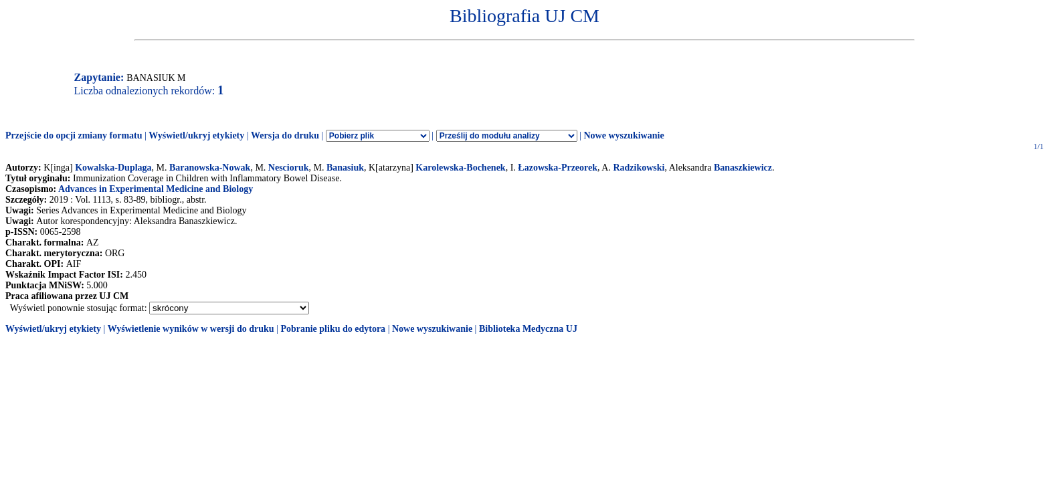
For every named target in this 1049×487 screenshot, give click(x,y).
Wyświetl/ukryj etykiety (196, 135)
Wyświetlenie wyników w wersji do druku (191, 329)
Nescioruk (288, 168)
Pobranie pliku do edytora (332, 329)
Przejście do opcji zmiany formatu (73, 135)
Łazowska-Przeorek (557, 168)
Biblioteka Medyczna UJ (528, 329)
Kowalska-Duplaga (113, 168)
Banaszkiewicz (743, 168)
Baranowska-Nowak (209, 168)
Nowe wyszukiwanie (623, 135)
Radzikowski (638, 168)
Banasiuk (345, 168)
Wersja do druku (285, 135)
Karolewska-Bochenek (460, 168)
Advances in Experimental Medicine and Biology (155, 189)
